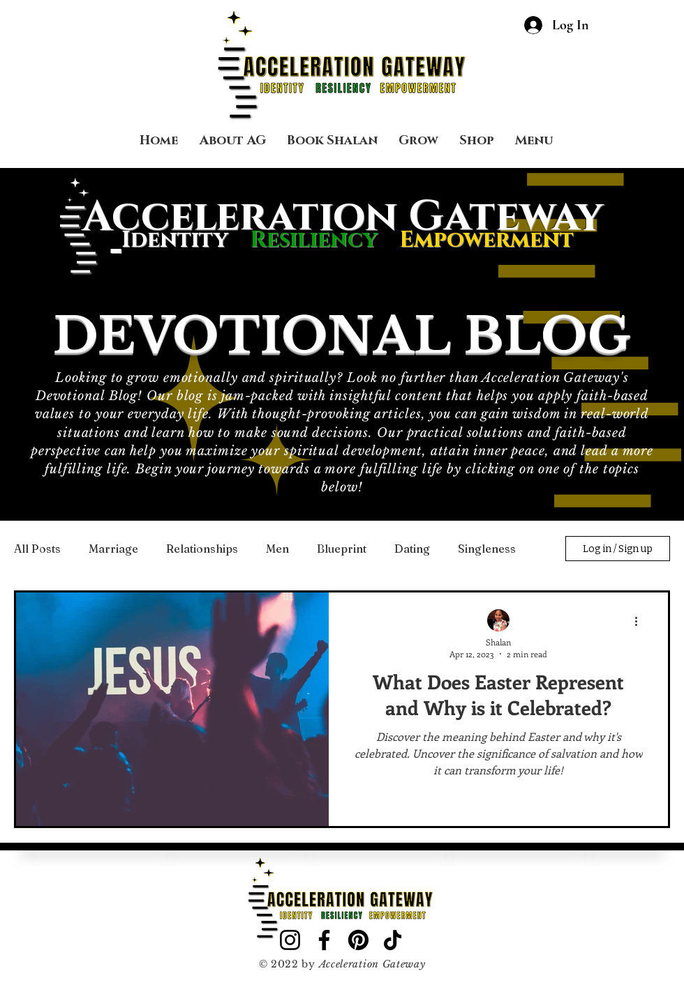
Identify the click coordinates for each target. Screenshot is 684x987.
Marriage (113, 549)
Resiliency (324, 240)
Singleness (487, 549)
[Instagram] (290, 940)
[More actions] (640, 621)
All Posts (37, 549)
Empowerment (486, 240)
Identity (174, 240)
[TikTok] (392, 940)
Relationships (202, 549)
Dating (412, 549)
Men (277, 549)
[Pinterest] (358, 940)
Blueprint (341, 549)
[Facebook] (324, 940)
